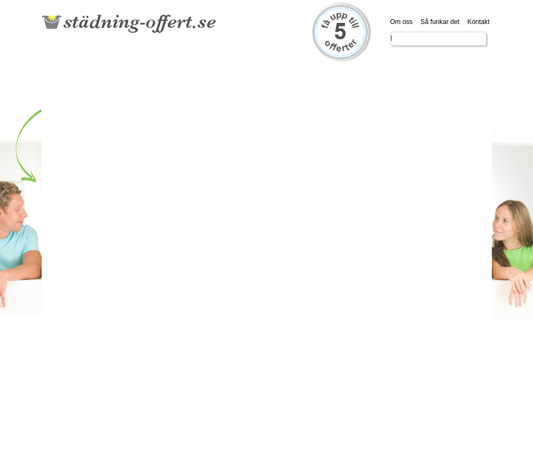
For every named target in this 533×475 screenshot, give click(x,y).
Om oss (401, 22)
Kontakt (479, 22)
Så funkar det (440, 22)
